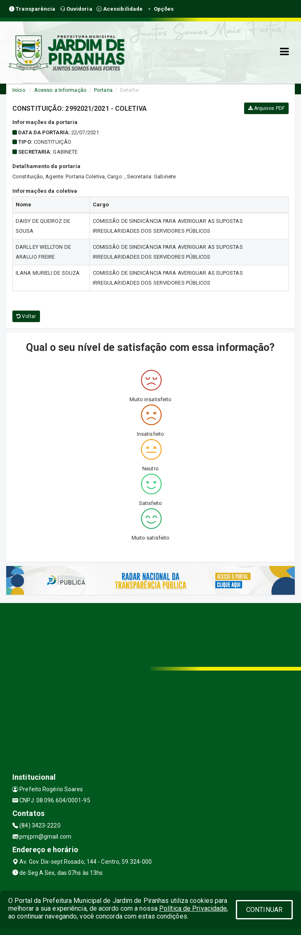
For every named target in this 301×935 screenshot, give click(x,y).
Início (19, 90)
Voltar (26, 316)
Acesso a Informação (60, 90)
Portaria (103, 90)
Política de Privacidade (193, 908)
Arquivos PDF (266, 108)
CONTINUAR (264, 910)
